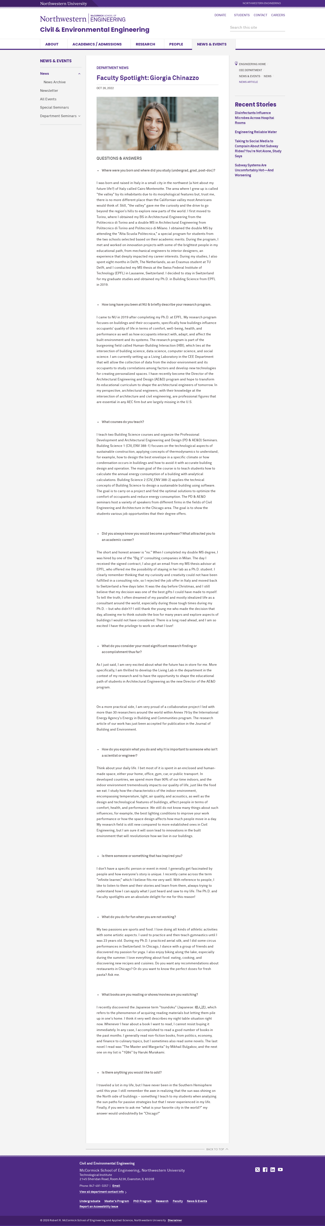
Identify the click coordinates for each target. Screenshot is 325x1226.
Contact (260, 15)
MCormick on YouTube (280, 1169)
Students (242, 15)
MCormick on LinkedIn (272, 1169)
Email (116, 1185)
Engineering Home (252, 64)
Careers (278, 15)
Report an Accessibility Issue (99, 1206)
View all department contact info (102, 1191)
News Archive (55, 82)
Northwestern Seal (60, 1173)
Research (147, 44)
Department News (113, 68)
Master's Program (116, 1201)
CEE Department (250, 70)
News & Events (214, 44)
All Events (48, 99)
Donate (220, 15)
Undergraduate (90, 1201)
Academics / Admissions (99, 44)
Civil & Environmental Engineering (95, 29)
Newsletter (49, 91)
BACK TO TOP (215, 1149)
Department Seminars (58, 116)
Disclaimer (175, 1220)
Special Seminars (54, 107)
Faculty (178, 1201)
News (44, 74)
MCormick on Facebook (264, 1169)
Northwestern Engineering (262, 3)
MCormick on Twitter (257, 1169)
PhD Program (142, 1201)
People (178, 44)
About (54, 44)
